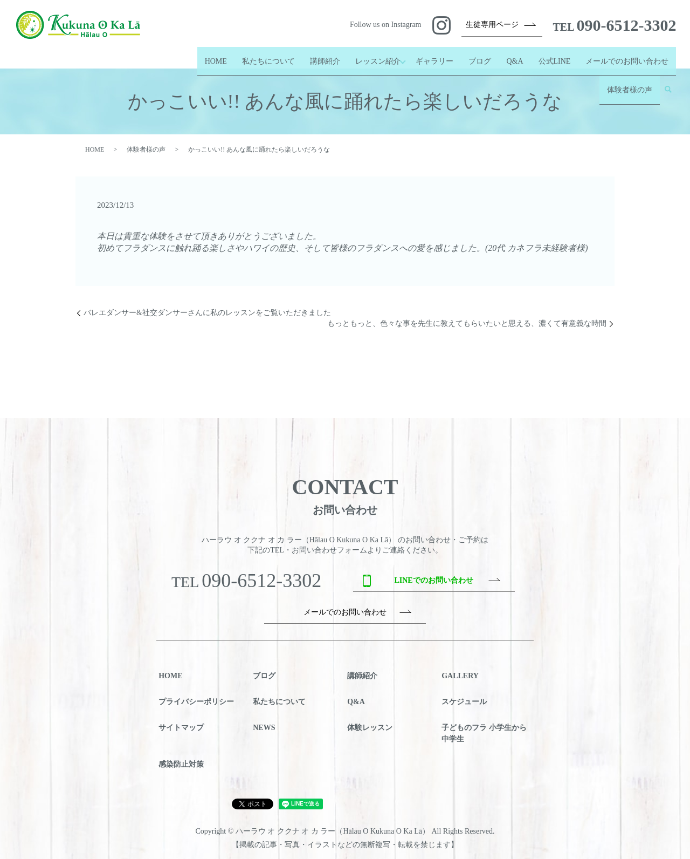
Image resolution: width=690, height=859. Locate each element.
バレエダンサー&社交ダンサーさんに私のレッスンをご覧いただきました (207, 313)
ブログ (479, 55)
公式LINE (555, 55)
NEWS (264, 728)
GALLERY (460, 676)
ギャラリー (434, 55)
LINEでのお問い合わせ (433, 580)
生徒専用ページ (492, 25)
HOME (208, 55)
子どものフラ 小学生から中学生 (484, 733)
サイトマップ (181, 728)
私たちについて (260, 55)
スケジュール (464, 702)
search (668, 72)
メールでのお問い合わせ (626, 55)
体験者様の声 (629, 72)
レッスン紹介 (370, 55)
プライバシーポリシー (196, 702)
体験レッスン (369, 728)
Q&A (514, 55)
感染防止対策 (181, 764)
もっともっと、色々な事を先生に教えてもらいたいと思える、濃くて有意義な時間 (466, 323)
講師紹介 (317, 55)
